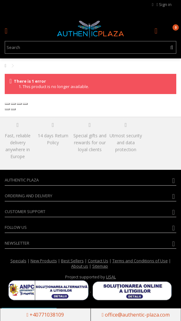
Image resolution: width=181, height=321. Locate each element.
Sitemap (100, 266)
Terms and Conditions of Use (140, 261)
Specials (18, 261)
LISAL (111, 277)
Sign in (164, 4)
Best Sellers (72, 261)
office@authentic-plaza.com (136, 314)
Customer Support (25, 211)
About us (79, 266)
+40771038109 (45, 314)
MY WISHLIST (153, 4)
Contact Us (98, 261)
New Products (44, 261)
